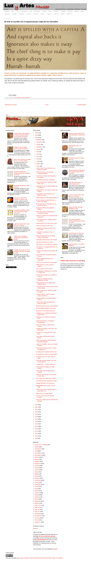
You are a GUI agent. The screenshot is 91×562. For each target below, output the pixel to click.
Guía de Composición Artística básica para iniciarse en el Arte (22, 173)
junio (37, 154)
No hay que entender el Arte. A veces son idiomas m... (46, 348)
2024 (36, 137)
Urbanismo (38, 522)
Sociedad (14, 14)
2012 (36, 431)
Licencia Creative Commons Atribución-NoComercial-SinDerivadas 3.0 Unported (41, 558)
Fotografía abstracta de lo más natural (46, 239)
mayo (38, 156)
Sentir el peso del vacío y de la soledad (47, 306)
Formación (35, 14)
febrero (38, 163)
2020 (36, 412)
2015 (36, 424)
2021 (36, 409)
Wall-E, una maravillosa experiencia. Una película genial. (21, 237)
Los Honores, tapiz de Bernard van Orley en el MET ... (45, 302)
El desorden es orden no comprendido (46, 354)
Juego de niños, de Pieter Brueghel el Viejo (76, 207)
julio (37, 151)
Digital (36, 474)
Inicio (47, 104)
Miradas (76, 11)
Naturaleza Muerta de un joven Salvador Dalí (75, 183)
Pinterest (35, 528)
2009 (36, 438)
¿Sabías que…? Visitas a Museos (45, 364)
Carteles (37, 465)
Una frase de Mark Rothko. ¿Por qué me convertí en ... (46, 361)
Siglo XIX (56, 14)
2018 (36, 416)
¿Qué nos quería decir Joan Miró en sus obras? (21, 224)
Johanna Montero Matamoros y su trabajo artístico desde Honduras (77, 172)
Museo (82, 11)
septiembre (39, 147)
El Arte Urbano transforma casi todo (46, 308)
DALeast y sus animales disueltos (45, 310)
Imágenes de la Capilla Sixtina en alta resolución (21, 147)
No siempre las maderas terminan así (46, 351)
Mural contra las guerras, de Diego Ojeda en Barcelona (45, 236)
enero (38, 166)
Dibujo (50, 11)
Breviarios (37, 463)
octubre (38, 144)
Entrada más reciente (11, 104)
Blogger (55, 549)
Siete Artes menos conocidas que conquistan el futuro (45, 212)
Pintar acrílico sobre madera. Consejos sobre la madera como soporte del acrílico (22, 135)
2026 (36, 132)
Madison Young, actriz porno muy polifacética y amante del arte (77, 135)
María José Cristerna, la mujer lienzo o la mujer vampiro (22, 160)
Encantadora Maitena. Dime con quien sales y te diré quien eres (21, 211)
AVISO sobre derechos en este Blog (72, 260)
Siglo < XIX (38, 505)
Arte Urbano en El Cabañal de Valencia (47, 244)
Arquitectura (24, 11)
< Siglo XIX (49, 14)
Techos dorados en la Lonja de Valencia (47, 197)
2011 (36, 433)
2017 (36, 419)
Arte (15, 97)
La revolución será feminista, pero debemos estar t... (45, 194)
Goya (36, 488)
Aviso (18, 11)
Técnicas (29, 14)
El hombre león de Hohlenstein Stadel (46, 380)
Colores (37, 467)
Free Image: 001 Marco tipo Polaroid (46, 378)
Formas (37, 482)
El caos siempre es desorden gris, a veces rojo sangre (46, 200)
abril (37, 159)
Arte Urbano (37, 11)
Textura (37, 520)
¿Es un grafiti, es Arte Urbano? (44, 268)
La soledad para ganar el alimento (45, 179)
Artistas (42, 14)
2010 (36, 436)
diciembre (39, 139)
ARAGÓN (6, 11)
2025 (36, 135)
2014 (36, 426)
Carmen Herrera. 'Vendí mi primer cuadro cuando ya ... (45, 295)
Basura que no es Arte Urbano (44, 393)
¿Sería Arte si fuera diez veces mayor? (46, 262)
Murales (37, 497)
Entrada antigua (81, 104)
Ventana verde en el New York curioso (46, 223)
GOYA (12, 11)
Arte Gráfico (38, 453)
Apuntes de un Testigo (41, 444)
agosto (38, 149)
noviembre (39, 142)
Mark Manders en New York (76, 233)
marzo (38, 161)
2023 (36, 404)
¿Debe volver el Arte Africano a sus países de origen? (45, 168)
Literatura (70, 11)
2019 (36, 414)
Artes (31, 11)
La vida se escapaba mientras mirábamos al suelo (44, 279)
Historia (37, 490)
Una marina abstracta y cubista (44, 242)
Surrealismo (21, 14)
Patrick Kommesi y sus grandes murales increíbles (44, 172)
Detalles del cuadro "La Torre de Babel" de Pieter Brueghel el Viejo (22, 251)
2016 (36, 421)
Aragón (37, 446)
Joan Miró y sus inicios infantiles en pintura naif (20, 198)
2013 (36, 428)
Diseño (36, 476)
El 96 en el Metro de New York (44, 225)
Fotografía (63, 11)
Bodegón (37, 461)
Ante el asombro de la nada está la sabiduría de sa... (45, 283)
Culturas (44, 11)
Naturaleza (7, 14)
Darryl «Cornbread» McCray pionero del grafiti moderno (46, 341)
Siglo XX (63, 14)
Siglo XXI (69, 14)
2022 (36, 407)
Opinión (37, 503)
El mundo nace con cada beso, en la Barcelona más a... (46, 204)
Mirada (23, 97)
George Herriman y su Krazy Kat (45, 383)
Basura (37, 459)
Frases (36, 486)
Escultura (56, 11)
